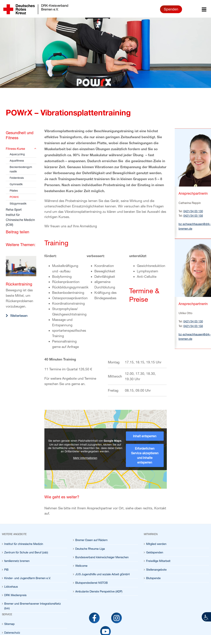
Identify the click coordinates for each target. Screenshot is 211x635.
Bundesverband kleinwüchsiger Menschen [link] (102, 557)
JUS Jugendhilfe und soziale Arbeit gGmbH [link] (102, 574)
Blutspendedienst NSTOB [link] (91, 582)
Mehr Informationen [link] (85, 457)
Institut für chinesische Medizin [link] (23, 544)
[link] (206, 616)
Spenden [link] (171, 9)
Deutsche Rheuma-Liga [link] (90, 548)
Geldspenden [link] (154, 552)
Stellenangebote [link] (156, 569)
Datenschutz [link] (12, 632)
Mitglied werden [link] (156, 544)
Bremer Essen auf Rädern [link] (91, 540)
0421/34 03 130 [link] (193, 211)
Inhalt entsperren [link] (144, 436)
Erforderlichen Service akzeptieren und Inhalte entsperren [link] (144, 455)
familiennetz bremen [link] (17, 561)
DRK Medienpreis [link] (15, 595)
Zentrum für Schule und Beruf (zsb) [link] (26, 552)
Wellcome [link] (81, 565)
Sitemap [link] (9, 624)
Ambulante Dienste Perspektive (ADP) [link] (98, 591)
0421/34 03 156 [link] (193, 215)
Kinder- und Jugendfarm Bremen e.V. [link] (27, 578)
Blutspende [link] (153, 578)
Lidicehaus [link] (11, 586)
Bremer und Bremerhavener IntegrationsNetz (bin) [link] (32, 606)
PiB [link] (6, 569)
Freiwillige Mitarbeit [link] (158, 561)
